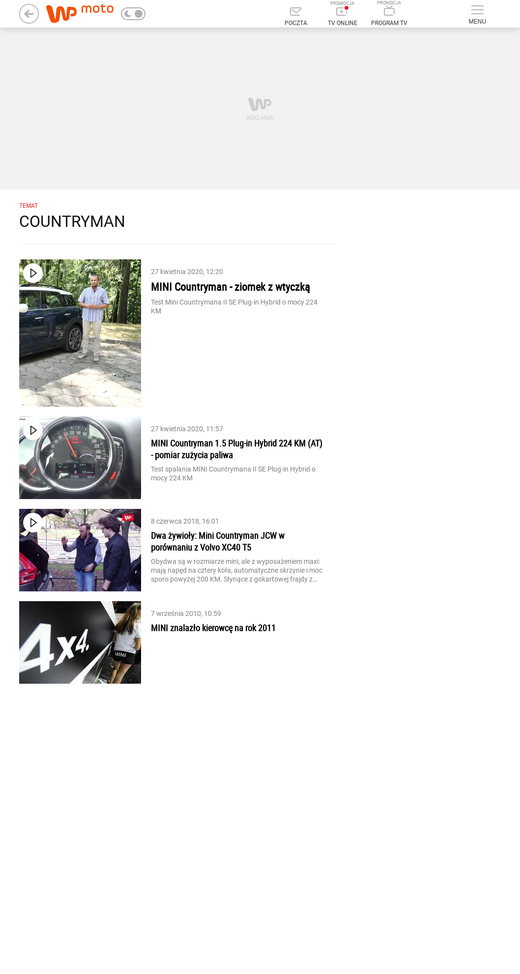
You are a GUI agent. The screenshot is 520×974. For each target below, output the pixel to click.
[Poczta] (295, 17)
